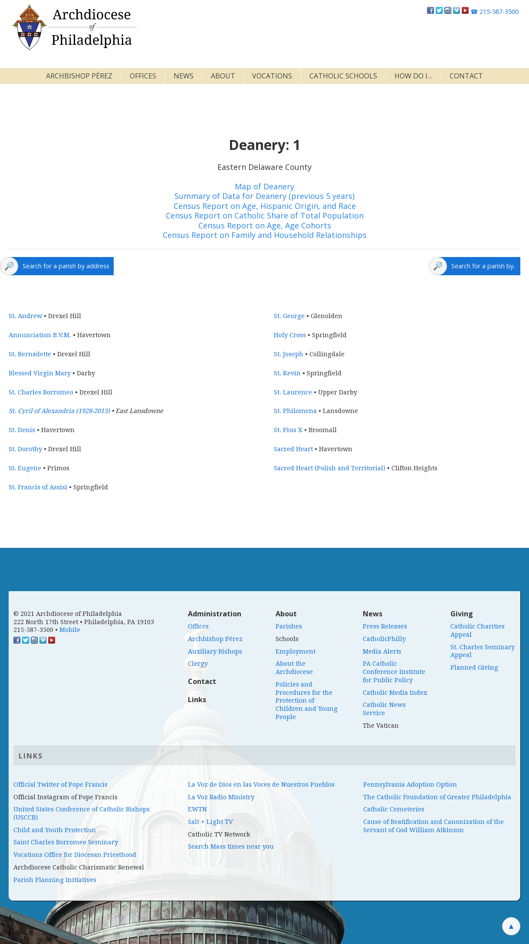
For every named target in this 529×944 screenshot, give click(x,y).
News (184, 76)
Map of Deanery (264, 186)
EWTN (197, 809)
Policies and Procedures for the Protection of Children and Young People (307, 700)
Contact (466, 76)
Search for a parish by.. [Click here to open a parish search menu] (483, 266)
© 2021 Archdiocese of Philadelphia (67, 613)
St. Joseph (288, 354)
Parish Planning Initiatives (54, 879)
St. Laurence (293, 392)
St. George (289, 315)
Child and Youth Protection (54, 830)
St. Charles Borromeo (41, 392)
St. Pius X (288, 429)
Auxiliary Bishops (215, 651)
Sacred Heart (293, 449)
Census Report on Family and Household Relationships (265, 235)
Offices (143, 76)
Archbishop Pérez (79, 76)
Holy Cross (290, 335)
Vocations (272, 76)
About (223, 76)
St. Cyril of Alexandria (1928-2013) (59, 410)
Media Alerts (382, 651)
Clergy (198, 663)
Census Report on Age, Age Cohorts (264, 225)
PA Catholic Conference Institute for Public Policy (394, 671)
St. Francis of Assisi (38, 487)
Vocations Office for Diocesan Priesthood (74, 854)
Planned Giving (474, 667)
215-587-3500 (494, 11)
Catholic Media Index (395, 692)
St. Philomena (295, 410)
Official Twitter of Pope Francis (60, 784)
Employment (295, 651)
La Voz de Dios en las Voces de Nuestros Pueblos (261, 784)
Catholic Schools (343, 76)
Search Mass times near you (231, 846)
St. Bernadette (30, 354)
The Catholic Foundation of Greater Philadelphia (437, 797)
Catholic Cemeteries (393, 809)
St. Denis (22, 429)
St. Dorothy (25, 449)
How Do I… (413, 76)
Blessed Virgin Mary (40, 373)
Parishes (289, 626)
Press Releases (385, 626)
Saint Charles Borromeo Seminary (65, 842)
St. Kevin (287, 373)
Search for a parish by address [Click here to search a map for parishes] (66, 266)
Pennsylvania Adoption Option (410, 784)
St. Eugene (25, 468)
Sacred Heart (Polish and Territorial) (329, 468)
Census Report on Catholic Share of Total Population (265, 215)
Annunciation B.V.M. (40, 335)
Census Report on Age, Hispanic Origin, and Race (265, 206)
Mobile (69, 629)
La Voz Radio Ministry (221, 797)
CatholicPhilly (384, 638)
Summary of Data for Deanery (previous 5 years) (264, 196)
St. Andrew (25, 315)
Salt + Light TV (210, 821)
